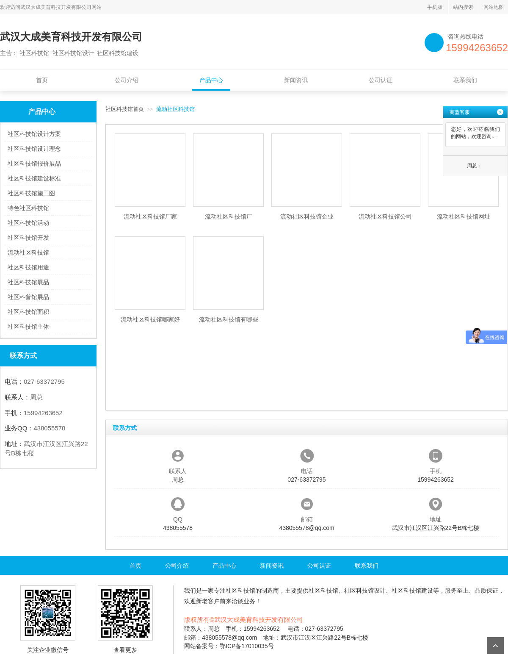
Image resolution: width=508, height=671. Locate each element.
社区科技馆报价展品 (34, 163)
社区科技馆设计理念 (34, 148)
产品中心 (211, 80)
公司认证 (380, 80)
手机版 (434, 7)
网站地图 (493, 7)
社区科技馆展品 (28, 282)
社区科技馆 (240, 590)
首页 (42, 80)
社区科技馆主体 (28, 326)
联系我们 (465, 80)
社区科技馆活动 (28, 222)
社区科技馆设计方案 (34, 133)
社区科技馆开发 (28, 237)
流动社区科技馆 (28, 252)
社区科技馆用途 (28, 267)
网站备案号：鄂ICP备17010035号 (229, 646)
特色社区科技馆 (28, 208)
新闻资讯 (296, 80)
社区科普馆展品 (28, 297)
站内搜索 (463, 7)
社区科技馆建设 (412, 590)
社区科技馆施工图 (31, 193)
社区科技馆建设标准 (34, 178)
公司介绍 (126, 80)
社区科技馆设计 (365, 590)
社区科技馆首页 (124, 109)
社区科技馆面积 (28, 311)
